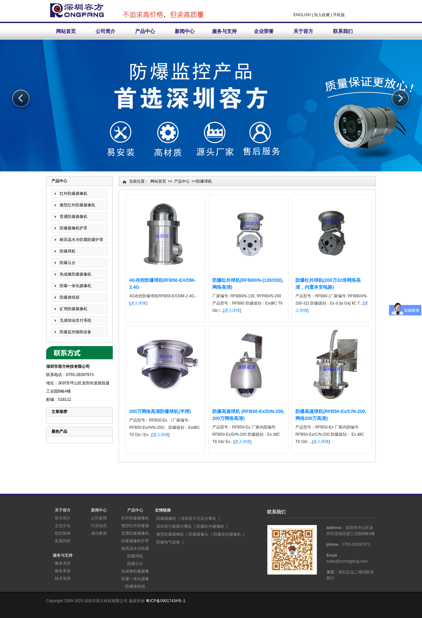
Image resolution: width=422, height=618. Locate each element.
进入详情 (138, 303)
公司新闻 (99, 518)
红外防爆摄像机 (73, 193)
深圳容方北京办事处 (198, 518)
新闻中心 (185, 31)
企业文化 (63, 525)
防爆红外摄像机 (210, 526)
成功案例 (99, 533)
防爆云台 (67, 262)
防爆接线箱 (69, 297)
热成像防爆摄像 (135, 571)
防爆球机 (67, 251)
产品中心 (145, 31)
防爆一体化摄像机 (75, 285)
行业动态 (99, 525)
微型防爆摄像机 (170, 534)
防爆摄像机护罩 (73, 228)
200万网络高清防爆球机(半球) (160, 411)
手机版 (339, 15)
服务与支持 (224, 31)
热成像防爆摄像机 (75, 274)
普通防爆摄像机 (73, 216)
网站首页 (66, 31)
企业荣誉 (264, 31)
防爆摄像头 (198, 534)
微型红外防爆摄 (135, 525)
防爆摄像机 (166, 518)
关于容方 (303, 31)
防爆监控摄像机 (227, 534)
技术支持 (63, 578)
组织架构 (63, 533)
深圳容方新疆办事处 (174, 526)
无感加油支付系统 (75, 320)
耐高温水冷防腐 (135, 548)
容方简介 (63, 518)
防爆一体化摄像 (135, 578)
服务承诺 (63, 571)
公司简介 (105, 31)
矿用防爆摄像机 (73, 309)
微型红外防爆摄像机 (77, 205)
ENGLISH (302, 15)
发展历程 (63, 541)
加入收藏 (322, 15)
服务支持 (63, 563)
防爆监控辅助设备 (75, 332)
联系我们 (343, 31)
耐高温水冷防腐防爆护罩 (81, 239)
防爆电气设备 (168, 542)
